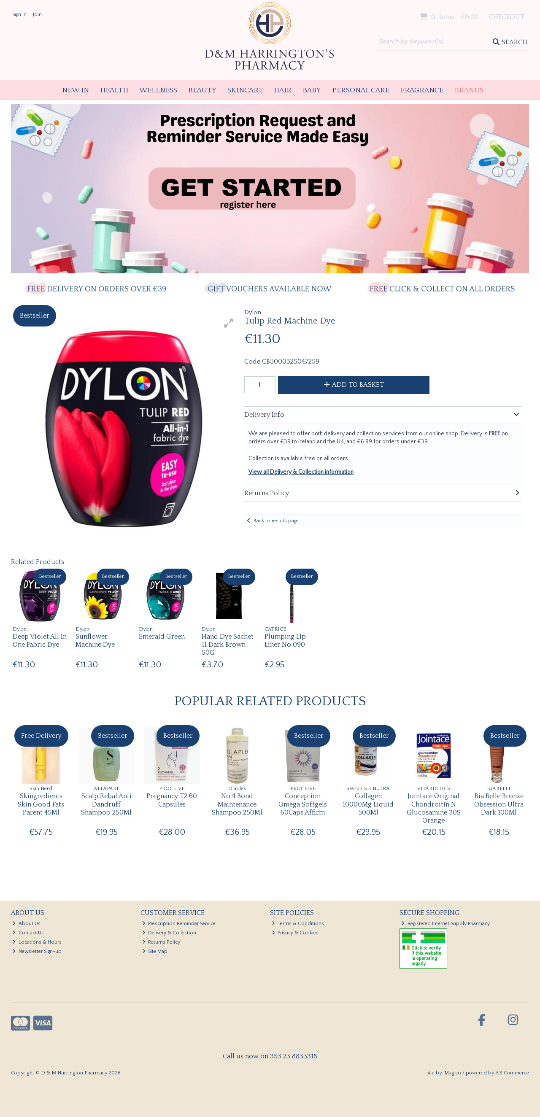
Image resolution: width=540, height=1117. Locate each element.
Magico (452, 1073)
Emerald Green (162, 636)
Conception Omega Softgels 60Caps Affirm (302, 804)
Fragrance (421, 90)
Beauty (202, 90)
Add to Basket (354, 385)
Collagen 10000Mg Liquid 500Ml (368, 804)
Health (114, 90)
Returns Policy (161, 942)
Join (37, 14)
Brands (468, 90)
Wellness (158, 90)
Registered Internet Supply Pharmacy (445, 923)
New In (75, 90)
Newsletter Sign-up (37, 951)
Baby (311, 90)
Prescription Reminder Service (179, 923)
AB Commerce (512, 1073)
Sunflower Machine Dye (95, 640)
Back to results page (276, 520)
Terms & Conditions (298, 923)
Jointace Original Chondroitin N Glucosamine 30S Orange (434, 808)
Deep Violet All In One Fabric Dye (40, 640)
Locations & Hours (37, 942)
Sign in (19, 14)
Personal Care (360, 90)
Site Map (155, 951)
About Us (26, 923)
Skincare (245, 90)
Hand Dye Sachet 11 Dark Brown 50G (228, 644)
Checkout (506, 17)
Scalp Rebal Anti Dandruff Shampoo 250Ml (106, 804)
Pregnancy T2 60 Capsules (171, 800)
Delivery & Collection (169, 933)
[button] (228, 323)
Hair (283, 90)
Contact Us (28, 933)
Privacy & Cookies (295, 933)
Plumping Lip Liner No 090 (285, 640)
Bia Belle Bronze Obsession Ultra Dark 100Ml (499, 804)
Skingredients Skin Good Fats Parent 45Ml (41, 804)
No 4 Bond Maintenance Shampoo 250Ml (237, 804)
